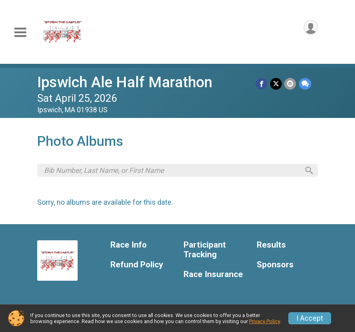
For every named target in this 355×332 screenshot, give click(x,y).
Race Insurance (213, 275)
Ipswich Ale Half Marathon (124, 82)
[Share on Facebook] (262, 84)
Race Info (128, 246)
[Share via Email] (290, 84)
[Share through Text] (305, 84)
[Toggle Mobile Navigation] (20, 32)
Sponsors (275, 266)
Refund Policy (136, 266)
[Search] (308, 171)
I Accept (309, 318)
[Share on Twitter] (276, 84)
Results (271, 246)
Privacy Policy (264, 321)
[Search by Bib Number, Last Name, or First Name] (171, 171)
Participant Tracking (205, 251)
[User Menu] (310, 27)
